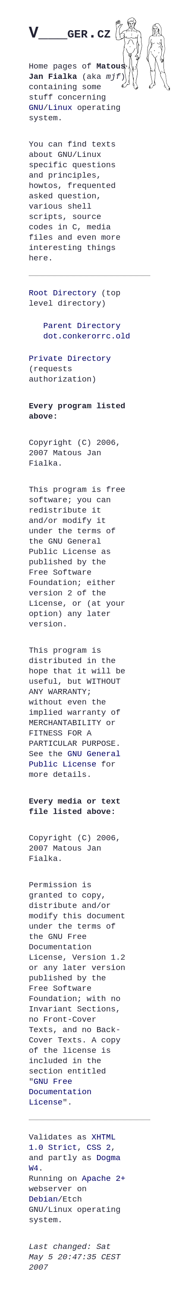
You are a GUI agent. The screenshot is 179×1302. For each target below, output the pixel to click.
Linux (60, 107)
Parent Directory (81, 325)
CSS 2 (99, 1147)
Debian (43, 1199)
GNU (36, 107)
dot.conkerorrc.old (86, 336)
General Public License (75, 759)
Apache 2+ (104, 1178)
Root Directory (63, 293)
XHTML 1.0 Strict (72, 1142)
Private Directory (70, 358)
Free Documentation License (60, 1092)
